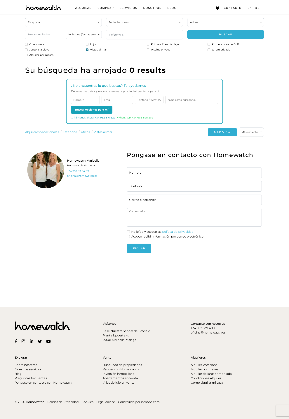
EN (250, 8)
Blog (172, 8)
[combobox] (251, 132)
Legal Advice (105, 402)
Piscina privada (160, 49)
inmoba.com (150, 402)
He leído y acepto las (162, 232)
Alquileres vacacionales (42, 132)
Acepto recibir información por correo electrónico (167, 236)
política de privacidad (178, 231)
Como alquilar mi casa (207, 382)
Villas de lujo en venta (119, 382)
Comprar (106, 8)
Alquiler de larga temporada (211, 374)
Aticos (85, 132)
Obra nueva (36, 44)
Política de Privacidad (63, 402)
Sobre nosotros (26, 365)
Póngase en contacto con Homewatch (43, 382)
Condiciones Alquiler (206, 378)
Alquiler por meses (41, 55)
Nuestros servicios (28, 369)
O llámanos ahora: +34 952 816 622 (93, 117)
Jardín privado (221, 49)
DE (257, 8)
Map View (222, 132)
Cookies (87, 402)
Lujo (93, 44)
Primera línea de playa (165, 44)
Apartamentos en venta (120, 378)
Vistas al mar (98, 49)
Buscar (225, 34)
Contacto (229, 8)
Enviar (139, 248)
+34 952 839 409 (203, 328)
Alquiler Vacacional (204, 365)
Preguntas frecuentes (31, 378)
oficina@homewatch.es (208, 332)
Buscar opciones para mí (91, 109)
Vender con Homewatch (121, 369)
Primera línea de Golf (225, 44)
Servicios (128, 8)
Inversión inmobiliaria (118, 374)
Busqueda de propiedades (122, 365)
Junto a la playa (39, 49)
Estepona (70, 132)
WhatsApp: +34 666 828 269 (135, 117)
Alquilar (83, 8)
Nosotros (152, 8)
